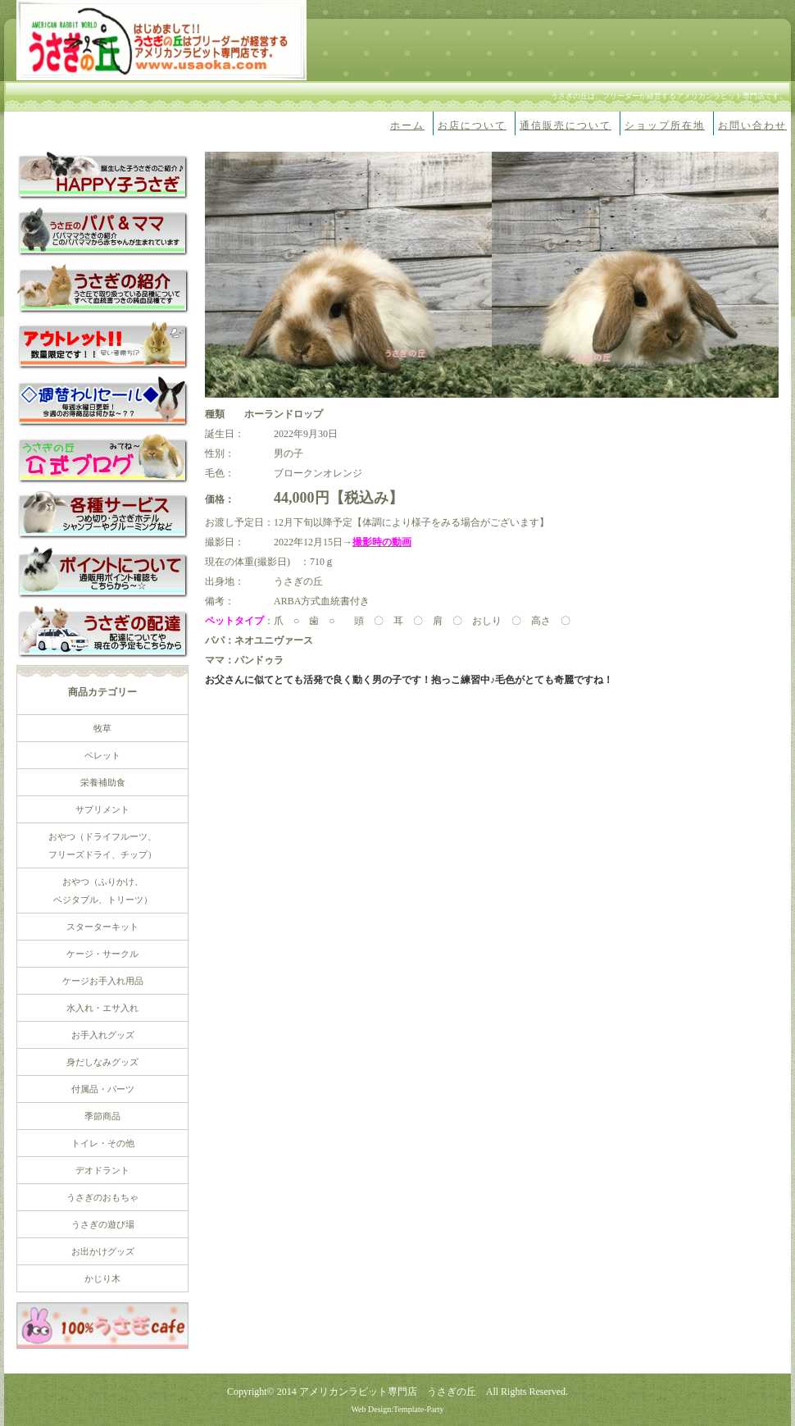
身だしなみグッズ (102, 1062)
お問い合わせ (752, 125)
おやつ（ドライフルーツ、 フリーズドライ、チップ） (102, 845)
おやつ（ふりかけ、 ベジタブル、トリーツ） (102, 890)
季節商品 (102, 1116)
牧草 (102, 728)
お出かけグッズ (102, 1251)
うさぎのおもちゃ (102, 1197)
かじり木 (102, 1278)
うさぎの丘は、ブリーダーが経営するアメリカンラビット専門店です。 (669, 96)
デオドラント (102, 1170)
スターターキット (102, 927)
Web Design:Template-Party (397, 1409)
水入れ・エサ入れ (102, 1008)
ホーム (407, 125)
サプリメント (102, 809)
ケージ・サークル (102, 954)
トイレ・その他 (102, 1143)
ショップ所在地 (665, 125)
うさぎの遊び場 (102, 1224)
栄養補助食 (102, 782)
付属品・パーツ (102, 1089)
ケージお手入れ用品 (102, 981)
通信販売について (565, 125)
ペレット (102, 755)
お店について (472, 125)
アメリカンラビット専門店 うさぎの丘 (387, 1391)
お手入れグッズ (102, 1035)
